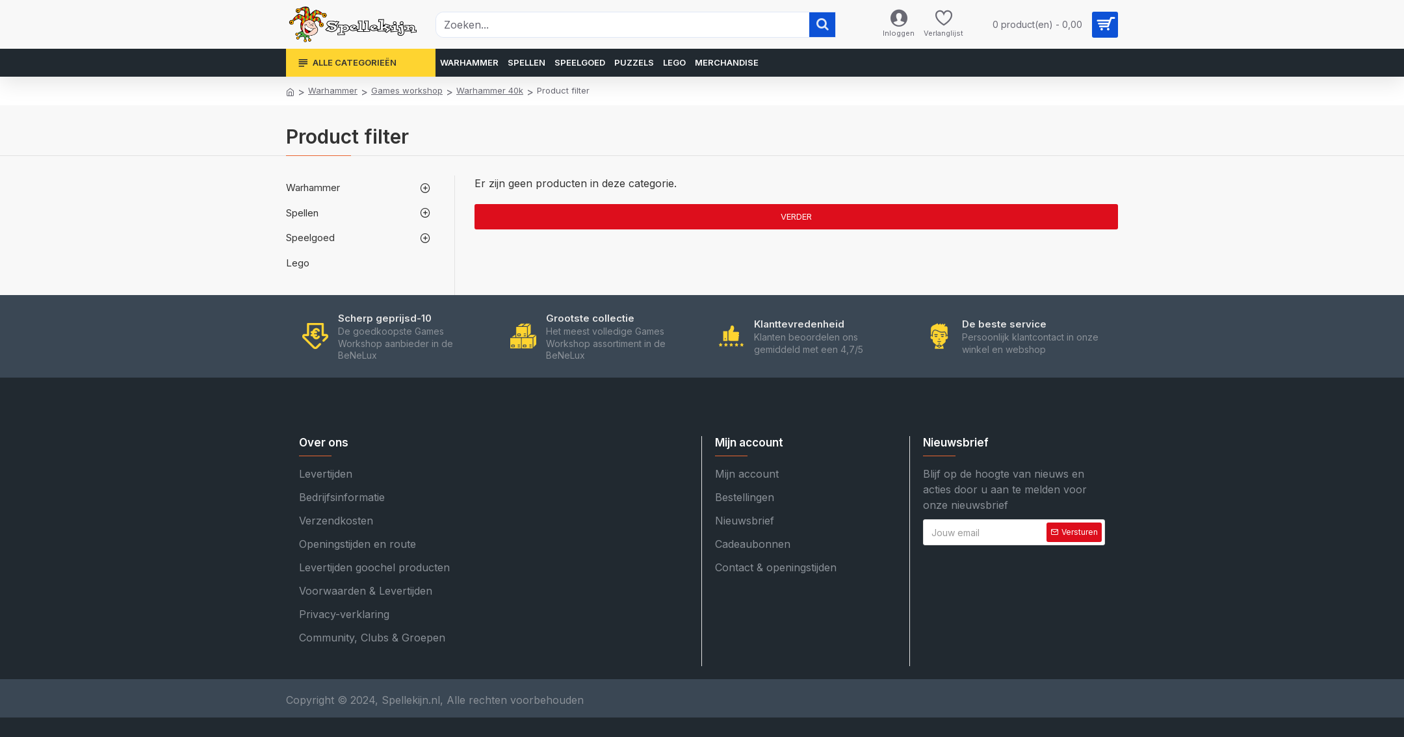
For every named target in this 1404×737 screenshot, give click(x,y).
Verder (796, 216)
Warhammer (333, 90)
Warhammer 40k (489, 90)
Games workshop (407, 90)
